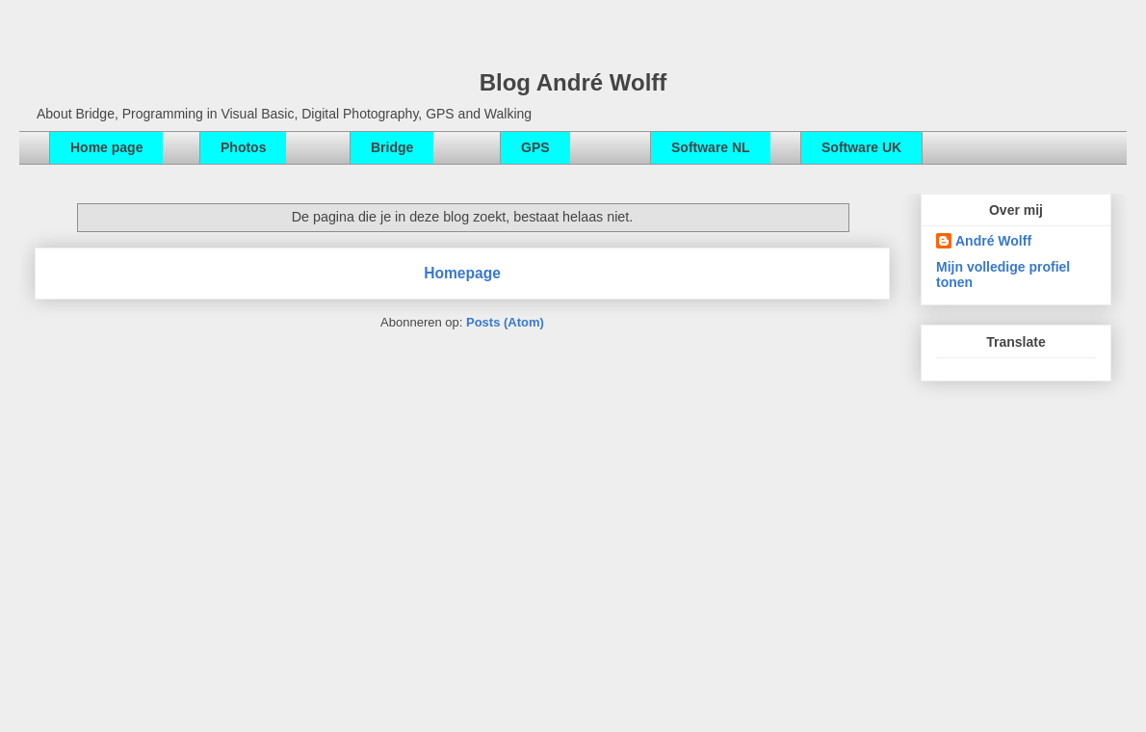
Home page (106, 147)
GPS (535, 147)
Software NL (710, 147)
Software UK (861, 147)
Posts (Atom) (505, 322)
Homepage (462, 273)
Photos (243, 147)
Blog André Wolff (573, 82)
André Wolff (993, 240)
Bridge (392, 147)
